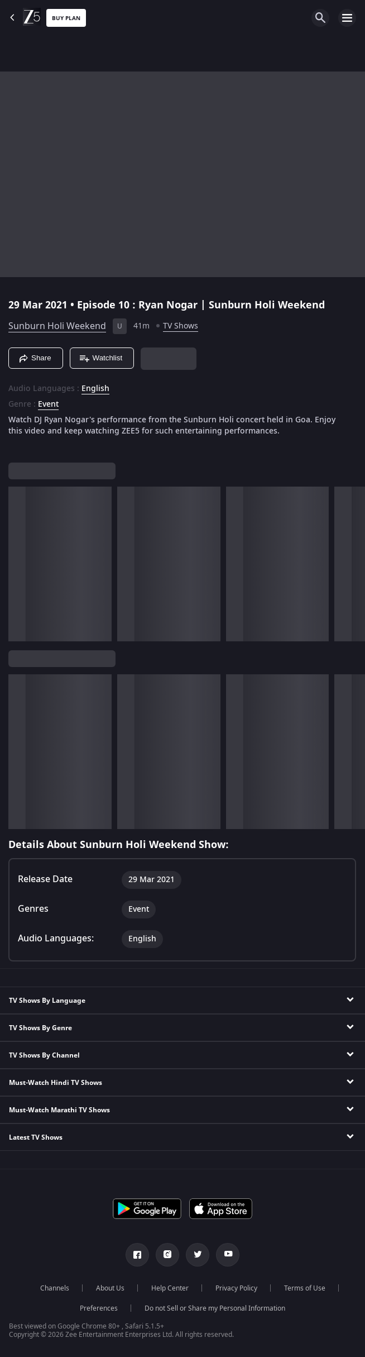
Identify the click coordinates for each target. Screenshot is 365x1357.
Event (48, 404)
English (95, 388)
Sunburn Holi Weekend (57, 326)
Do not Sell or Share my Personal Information (215, 1308)
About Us (110, 1288)
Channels (54, 1288)
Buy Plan (66, 18)
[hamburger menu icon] (347, 18)
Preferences (99, 1308)
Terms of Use (304, 1288)
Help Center (170, 1288)
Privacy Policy (236, 1288)
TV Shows (180, 326)
